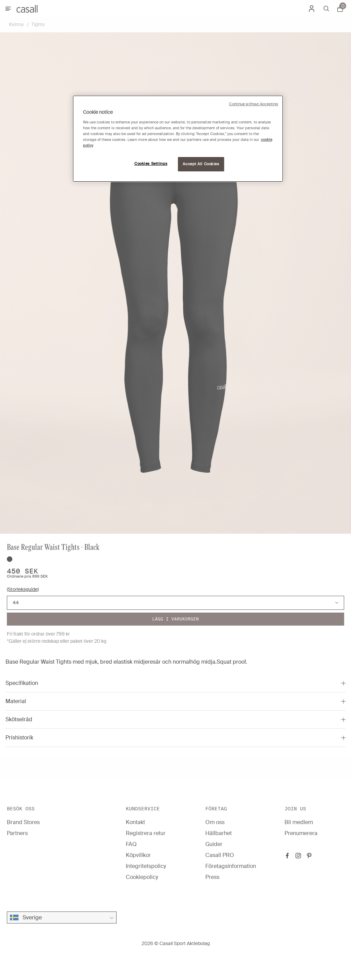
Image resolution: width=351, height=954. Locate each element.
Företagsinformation (230, 866)
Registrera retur (146, 833)
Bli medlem (299, 822)
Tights (38, 24)
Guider (213, 844)
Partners (17, 833)
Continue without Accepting (253, 104)
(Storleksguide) (23, 589)
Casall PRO (219, 855)
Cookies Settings (150, 163)
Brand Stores (23, 822)
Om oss (215, 822)
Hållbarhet (218, 833)
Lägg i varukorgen (175, 619)
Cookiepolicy (142, 877)
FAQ (131, 844)
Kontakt (135, 822)
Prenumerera (301, 833)
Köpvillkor (138, 855)
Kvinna (16, 24)
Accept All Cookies (201, 164)
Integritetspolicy (146, 866)
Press (212, 877)
